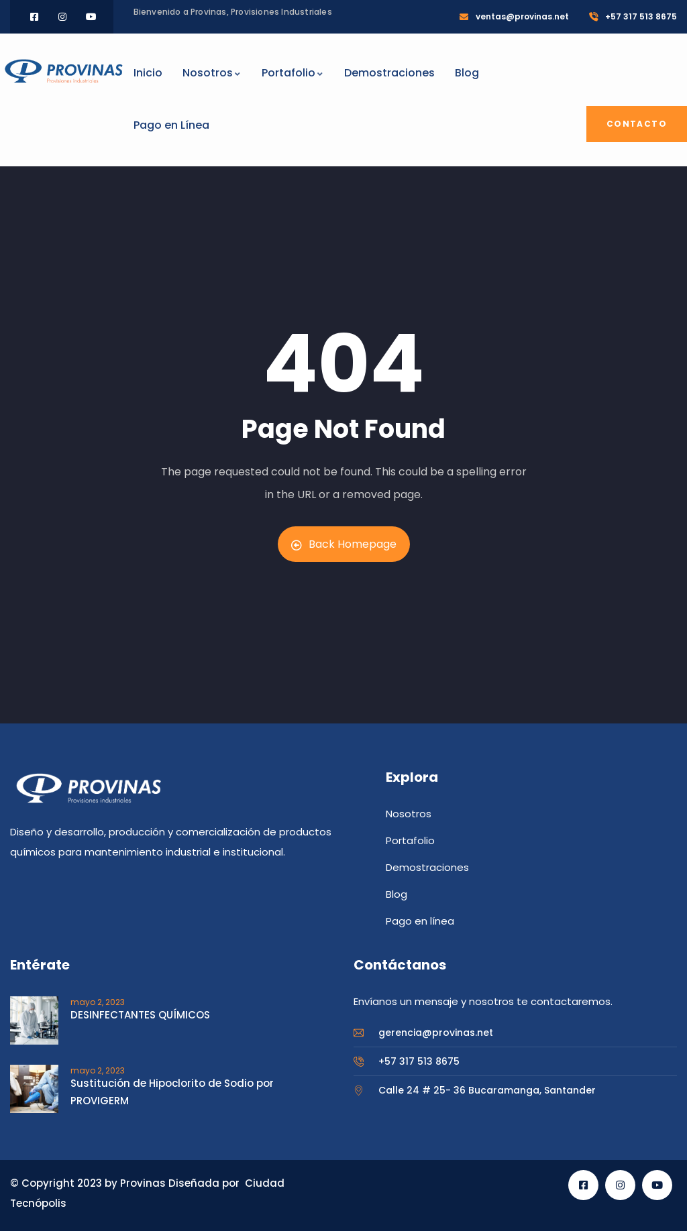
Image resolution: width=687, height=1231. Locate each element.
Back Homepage (344, 544)
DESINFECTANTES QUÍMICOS (140, 1015)
